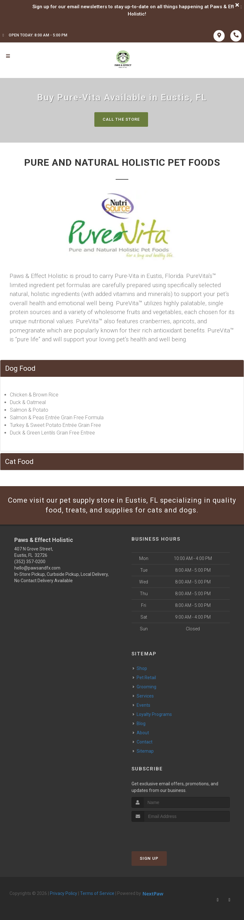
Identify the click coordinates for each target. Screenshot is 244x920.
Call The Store (121, 119)
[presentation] (165, 833)
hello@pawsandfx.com (37, 567)
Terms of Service (97, 893)
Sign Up (149, 858)
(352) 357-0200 (29, 561)
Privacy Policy (63, 893)
